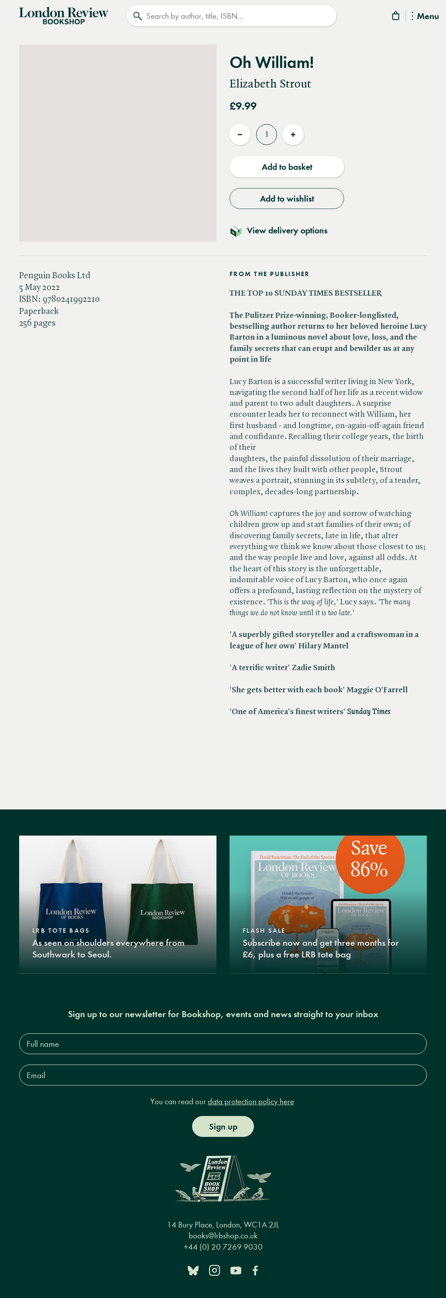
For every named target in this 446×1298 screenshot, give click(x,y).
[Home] (63, 15)
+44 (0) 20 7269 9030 (223, 1247)
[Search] (231, 15)
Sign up (223, 1126)
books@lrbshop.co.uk (223, 1236)
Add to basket (287, 167)
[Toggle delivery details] (284, 230)
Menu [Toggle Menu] (425, 16)
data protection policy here (251, 1101)
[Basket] (396, 17)
